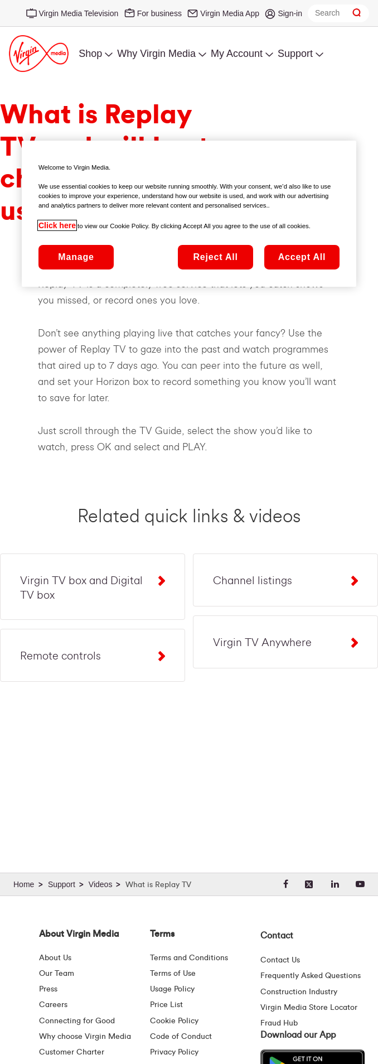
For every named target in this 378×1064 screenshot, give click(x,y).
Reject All (215, 257)
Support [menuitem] (295, 53)
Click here (57, 225)
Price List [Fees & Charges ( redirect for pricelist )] (166, 1005)
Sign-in (290, 13)
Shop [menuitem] (90, 53)
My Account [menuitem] (237, 53)
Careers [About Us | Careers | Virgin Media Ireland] (53, 1005)
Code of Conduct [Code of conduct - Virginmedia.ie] (181, 1037)
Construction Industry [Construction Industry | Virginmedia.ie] (298, 992)
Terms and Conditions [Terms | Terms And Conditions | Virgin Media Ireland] (189, 958)
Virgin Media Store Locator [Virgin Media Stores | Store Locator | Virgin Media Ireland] (308, 1008)
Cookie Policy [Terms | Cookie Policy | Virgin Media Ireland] (174, 1021)
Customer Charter (71, 1052)
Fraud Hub (279, 1023)
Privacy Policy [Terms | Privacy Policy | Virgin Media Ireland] (174, 1052)
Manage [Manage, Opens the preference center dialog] (76, 257)
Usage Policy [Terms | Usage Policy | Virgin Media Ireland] (172, 989)
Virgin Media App (229, 13)
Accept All (302, 257)
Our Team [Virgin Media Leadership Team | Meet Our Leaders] (56, 974)
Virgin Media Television (79, 13)
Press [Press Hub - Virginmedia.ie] (48, 989)
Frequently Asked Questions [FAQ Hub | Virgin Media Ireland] (310, 976)
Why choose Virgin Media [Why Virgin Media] (85, 1037)
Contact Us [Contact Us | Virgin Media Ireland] (280, 960)
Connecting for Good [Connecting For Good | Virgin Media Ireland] (77, 1021)
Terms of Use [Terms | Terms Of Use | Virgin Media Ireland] (173, 974)
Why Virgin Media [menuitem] (156, 53)
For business (159, 13)
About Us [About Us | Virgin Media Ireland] (55, 958)
